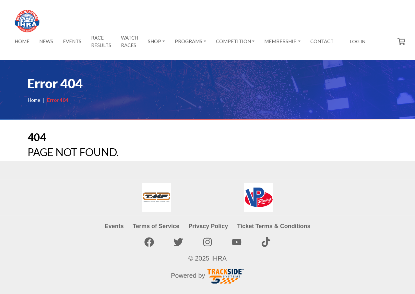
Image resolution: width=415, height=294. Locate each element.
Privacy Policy (208, 226)
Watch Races (129, 41)
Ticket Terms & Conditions (273, 226)
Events (72, 41)
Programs (188, 41)
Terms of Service (156, 226)
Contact (322, 41)
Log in (357, 41)
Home (22, 41)
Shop (154, 41)
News (46, 41)
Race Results (101, 41)
